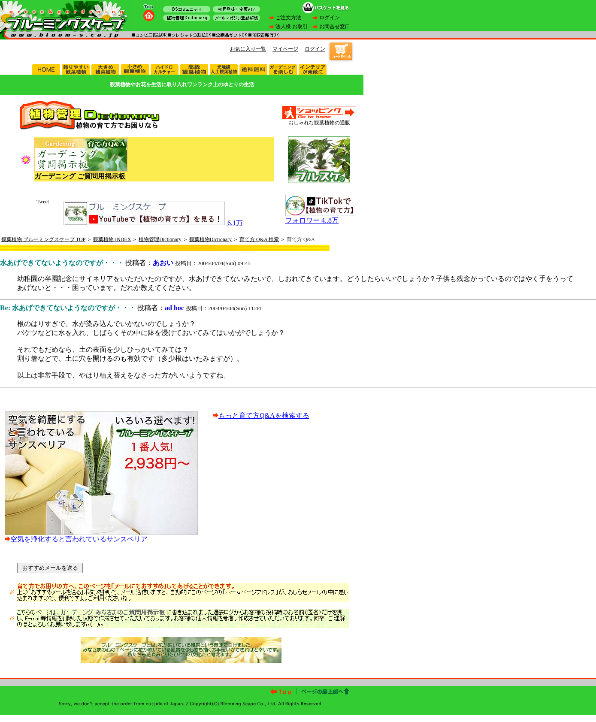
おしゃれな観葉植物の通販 (319, 123)
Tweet (42, 202)
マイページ (285, 49)
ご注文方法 (288, 18)
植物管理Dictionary (160, 239)
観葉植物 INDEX (112, 239)
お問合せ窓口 (334, 27)
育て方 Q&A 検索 (259, 239)
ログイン (329, 18)
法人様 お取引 (291, 27)
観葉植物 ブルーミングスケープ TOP (43, 239)
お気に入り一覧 (248, 49)
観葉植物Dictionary (210, 239)
